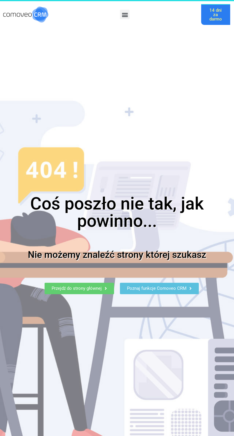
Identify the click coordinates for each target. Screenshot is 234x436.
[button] (125, 14)
